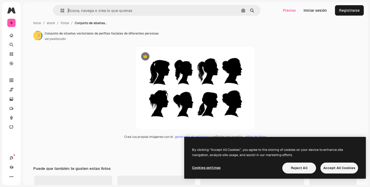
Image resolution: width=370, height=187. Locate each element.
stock (90, 23)
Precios (289, 10)
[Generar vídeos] (31, 108)
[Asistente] (31, 127)
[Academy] (21, 176)
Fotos (104, 23)
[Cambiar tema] (30, 176)
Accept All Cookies (339, 168)
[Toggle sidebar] (51, 10)
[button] (80, 10)
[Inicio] (31, 35)
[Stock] (31, 54)
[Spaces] (31, 89)
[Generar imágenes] (31, 99)
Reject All (299, 168)
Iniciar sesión (315, 10)
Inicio (76, 23)
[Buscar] (31, 45)
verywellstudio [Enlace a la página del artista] (94, 39)
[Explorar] (31, 63)
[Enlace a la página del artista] (77, 35)
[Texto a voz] (31, 117)
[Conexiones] (11, 176)
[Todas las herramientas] (31, 80)
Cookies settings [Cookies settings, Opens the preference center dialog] (206, 167)
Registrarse (349, 10)
